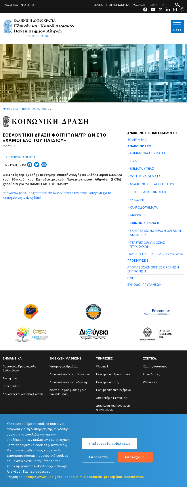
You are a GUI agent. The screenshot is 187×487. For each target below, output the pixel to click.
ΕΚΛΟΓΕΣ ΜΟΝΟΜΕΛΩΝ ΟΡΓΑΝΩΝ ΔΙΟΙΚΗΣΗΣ (156, 232)
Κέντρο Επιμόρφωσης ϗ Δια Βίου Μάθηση (68, 392)
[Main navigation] (177, 27)
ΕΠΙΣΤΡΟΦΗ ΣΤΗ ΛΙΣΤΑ (20, 157)
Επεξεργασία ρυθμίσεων (109, 443)
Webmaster (151, 382)
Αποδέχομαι (135, 457)
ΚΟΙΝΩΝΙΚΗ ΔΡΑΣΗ (144, 223)
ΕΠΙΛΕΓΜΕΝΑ (137, 139)
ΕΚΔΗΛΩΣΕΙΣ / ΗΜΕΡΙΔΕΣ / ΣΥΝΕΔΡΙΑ (155, 254)
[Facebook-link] (145, 10)
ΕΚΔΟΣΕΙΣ (137, 200)
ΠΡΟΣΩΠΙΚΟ (10, 5)
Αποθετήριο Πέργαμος (111, 398)
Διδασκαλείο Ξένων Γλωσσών (70, 374)
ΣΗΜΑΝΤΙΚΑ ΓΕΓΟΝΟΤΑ (148, 153)
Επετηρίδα (10, 378)
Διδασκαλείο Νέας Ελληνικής (69, 382)
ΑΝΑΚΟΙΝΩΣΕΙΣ (139, 146)
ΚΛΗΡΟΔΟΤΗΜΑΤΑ (144, 207)
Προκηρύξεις (11, 386)
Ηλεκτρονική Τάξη (108, 382)
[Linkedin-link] (168, 10)
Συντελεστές (151, 374)
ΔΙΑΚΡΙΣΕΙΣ (138, 215)
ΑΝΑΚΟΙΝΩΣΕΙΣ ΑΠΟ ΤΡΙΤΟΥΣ (152, 184)
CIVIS (133, 161)
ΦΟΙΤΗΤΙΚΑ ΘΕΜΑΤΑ (145, 176)
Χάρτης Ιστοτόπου (155, 366)
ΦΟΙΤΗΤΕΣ (27, 5)
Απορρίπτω (98, 457)
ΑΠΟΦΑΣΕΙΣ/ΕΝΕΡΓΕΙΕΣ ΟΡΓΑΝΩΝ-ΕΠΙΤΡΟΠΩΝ (153, 269)
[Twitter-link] (161, 10)
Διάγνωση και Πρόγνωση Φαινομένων (113, 407)
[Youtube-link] (153, 10)
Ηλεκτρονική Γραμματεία (113, 374)
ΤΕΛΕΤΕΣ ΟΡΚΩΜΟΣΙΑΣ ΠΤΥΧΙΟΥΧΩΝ (147, 244)
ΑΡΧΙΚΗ (7, 108)
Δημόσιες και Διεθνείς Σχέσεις (23, 394)
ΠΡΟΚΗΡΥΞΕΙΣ (138, 260)
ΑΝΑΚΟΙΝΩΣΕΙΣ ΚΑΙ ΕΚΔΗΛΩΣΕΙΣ (31, 108)
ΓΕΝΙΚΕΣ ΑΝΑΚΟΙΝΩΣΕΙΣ (148, 192)
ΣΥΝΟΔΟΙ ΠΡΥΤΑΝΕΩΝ (144, 284)
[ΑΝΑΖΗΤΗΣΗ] (165, 4)
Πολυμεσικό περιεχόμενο (113, 390)
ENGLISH (99, 5)
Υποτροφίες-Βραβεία (64, 366)
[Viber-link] (182, 10)
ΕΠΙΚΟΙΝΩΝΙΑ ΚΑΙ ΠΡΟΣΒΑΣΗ (127, 5)
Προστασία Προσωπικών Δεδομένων (19, 368)
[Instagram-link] (175, 10)
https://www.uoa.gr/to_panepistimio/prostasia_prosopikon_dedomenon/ (86, 477)
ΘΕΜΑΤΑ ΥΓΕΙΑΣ (142, 168)
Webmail (102, 366)
